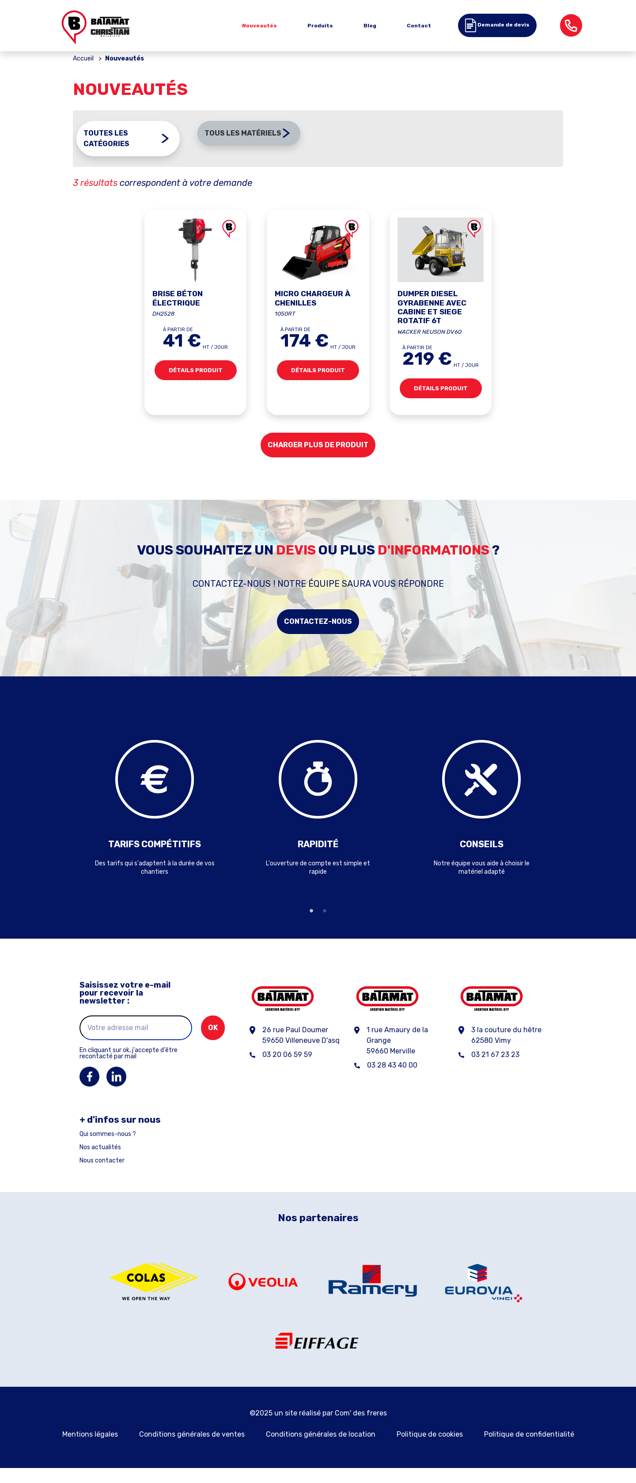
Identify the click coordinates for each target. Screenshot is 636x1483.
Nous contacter (102, 1175)
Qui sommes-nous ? (108, 1149)
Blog (369, 26)
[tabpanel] (154, 815)
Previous (66, 815)
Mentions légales (90, 1449)
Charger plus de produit (318, 459)
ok (213, 1042)
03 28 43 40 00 (392, 1079)
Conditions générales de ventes (192, 1449)
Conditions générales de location (320, 1449)
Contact (419, 26)
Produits (320, 26)
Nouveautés (259, 26)
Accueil (83, 75)
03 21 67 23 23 (495, 1069)
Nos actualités (100, 1162)
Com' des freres (361, 1428)
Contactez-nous (318, 636)
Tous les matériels (242, 149)
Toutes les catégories (106, 154)
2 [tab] (324, 925)
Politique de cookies (430, 1449)
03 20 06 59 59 (287, 1069)
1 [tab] (311, 925)
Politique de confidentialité (529, 1449)
